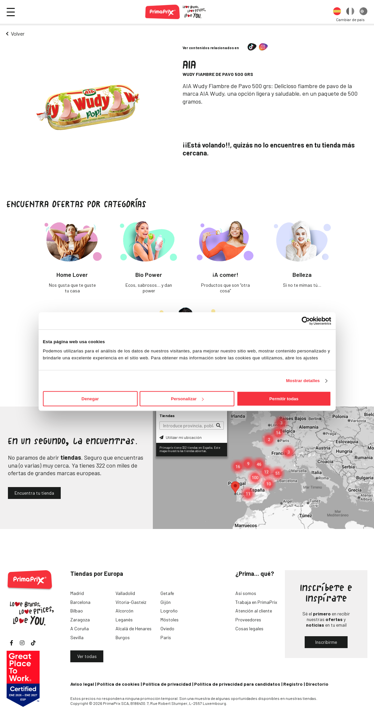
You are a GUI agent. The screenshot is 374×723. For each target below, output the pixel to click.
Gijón (165, 602)
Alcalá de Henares (134, 628)
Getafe (167, 593)
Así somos (245, 593)
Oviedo (167, 628)
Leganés (124, 619)
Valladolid (125, 593)
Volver (17, 33)
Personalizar (187, 398)
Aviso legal (82, 684)
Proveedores (248, 619)
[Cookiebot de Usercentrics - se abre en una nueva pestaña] (302, 320)
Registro (293, 684)
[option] (337, 11)
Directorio (317, 684)
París (165, 637)
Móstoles (169, 619)
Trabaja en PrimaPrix (256, 602)
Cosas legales (249, 628)
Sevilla (77, 637)
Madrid (77, 593)
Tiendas (167, 415)
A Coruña (79, 628)
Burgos (123, 637)
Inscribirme (326, 642)
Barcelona (80, 602)
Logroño (169, 610)
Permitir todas (283, 398)
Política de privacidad (167, 684)
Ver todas (87, 656)
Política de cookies (118, 684)
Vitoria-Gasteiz (131, 602)
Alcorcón (124, 610)
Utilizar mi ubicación (180, 437)
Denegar (90, 398)
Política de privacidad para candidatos (237, 684)
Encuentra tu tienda (34, 493)
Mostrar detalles (303, 380)
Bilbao (76, 610)
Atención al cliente (253, 610)
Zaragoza (80, 619)
